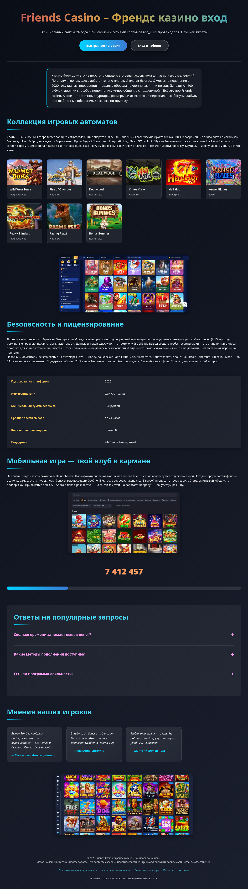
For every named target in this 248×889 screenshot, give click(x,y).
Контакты (183, 870)
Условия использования (116, 870)
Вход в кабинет (149, 46)
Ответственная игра (147, 870)
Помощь (168, 870)
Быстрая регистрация (103, 46)
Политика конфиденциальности (78, 870)
